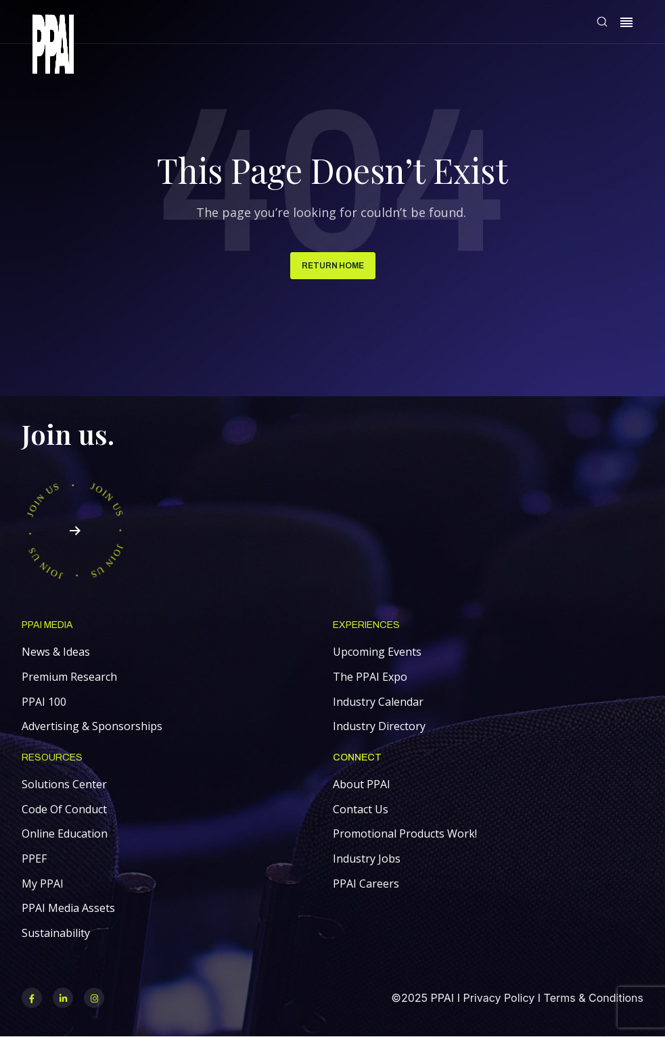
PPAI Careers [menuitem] (366, 883)
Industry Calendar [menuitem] (378, 701)
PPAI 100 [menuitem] (44, 701)
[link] (53, 46)
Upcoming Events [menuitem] (377, 651)
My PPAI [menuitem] (43, 883)
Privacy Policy (498, 998)
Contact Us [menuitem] (360, 809)
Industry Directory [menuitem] (379, 726)
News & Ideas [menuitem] (56, 651)
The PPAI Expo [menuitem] (370, 676)
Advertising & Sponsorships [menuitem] (92, 726)
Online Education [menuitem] (65, 833)
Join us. (68, 434)
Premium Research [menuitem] (69, 676)
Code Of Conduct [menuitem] (64, 809)
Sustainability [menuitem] (56, 932)
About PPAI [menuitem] (361, 784)
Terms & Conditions (593, 998)
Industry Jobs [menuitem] (366, 858)
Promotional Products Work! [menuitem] (405, 833)
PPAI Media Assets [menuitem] (68, 907)
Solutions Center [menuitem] (64, 784)
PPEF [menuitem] (34, 858)
